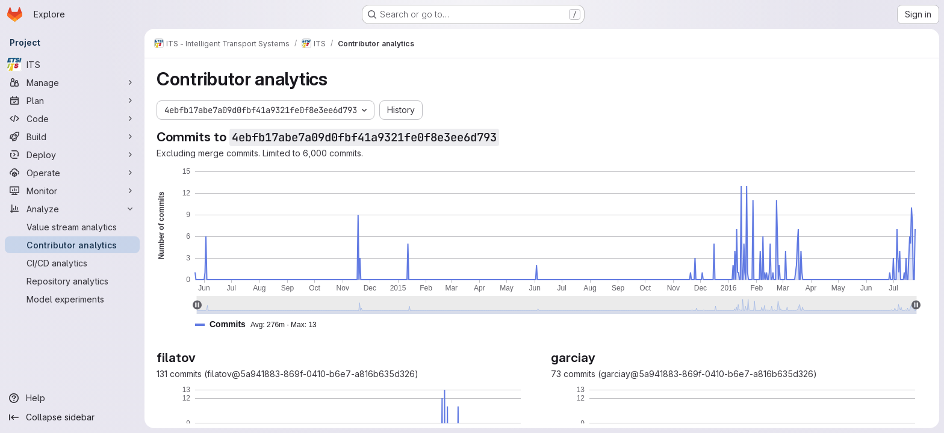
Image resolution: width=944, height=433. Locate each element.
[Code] (72, 118)
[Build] (72, 136)
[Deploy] (72, 154)
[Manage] (72, 82)
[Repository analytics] (72, 280)
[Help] (72, 398)
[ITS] (72, 64)
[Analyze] (72, 208)
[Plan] (72, 100)
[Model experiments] (72, 298)
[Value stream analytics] (72, 226)
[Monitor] (72, 190)
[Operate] (72, 172)
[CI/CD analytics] (72, 262)
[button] (260, 324)
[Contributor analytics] (72, 244)
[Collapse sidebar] (72, 417)
